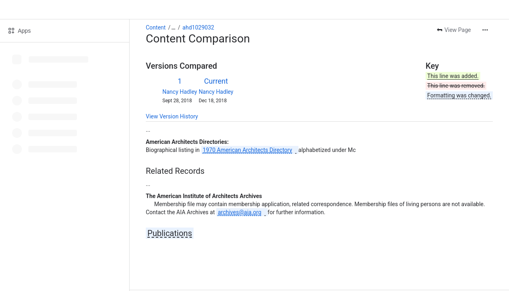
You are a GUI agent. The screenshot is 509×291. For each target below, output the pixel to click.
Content (156, 27)
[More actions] (485, 30)
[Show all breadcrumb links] (173, 27)
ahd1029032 (198, 27)
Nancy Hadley (179, 92)
